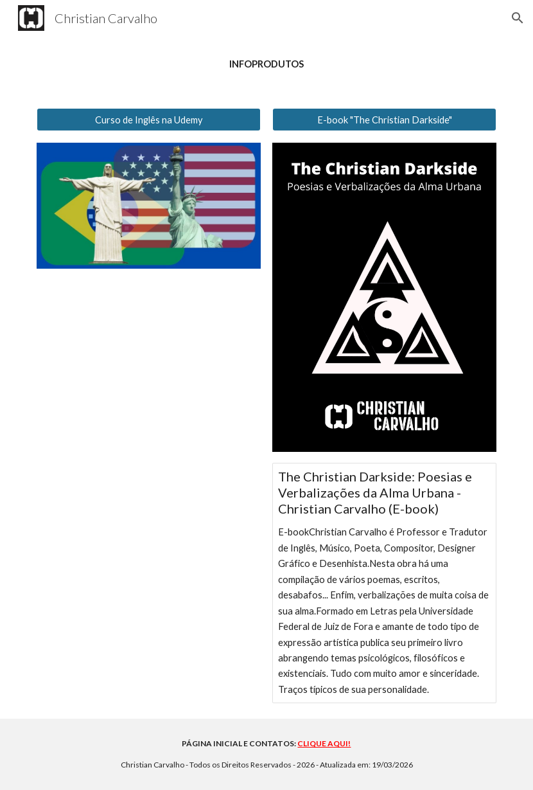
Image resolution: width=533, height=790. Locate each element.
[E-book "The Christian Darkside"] (384, 119)
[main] (266, 64)
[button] (517, 18)
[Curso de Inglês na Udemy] (148, 119)
